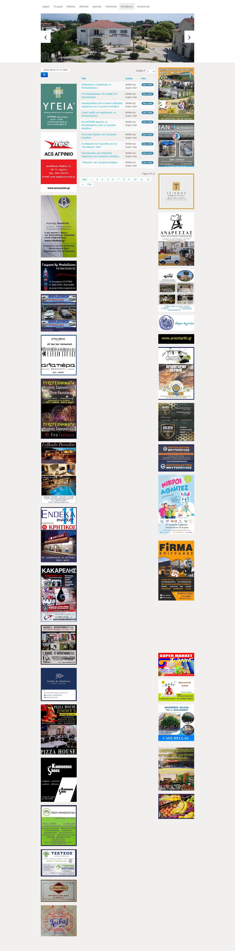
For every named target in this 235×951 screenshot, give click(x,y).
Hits (143, 78)
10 (135, 179)
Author (129, 78)
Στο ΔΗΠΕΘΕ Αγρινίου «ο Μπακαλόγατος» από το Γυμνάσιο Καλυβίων (98, 125)
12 (148, 179)
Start (84, 179)
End (89, 184)
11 (142, 179)
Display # (140, 70)
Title (83, 78)
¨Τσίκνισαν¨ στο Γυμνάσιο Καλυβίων (99, 162)
